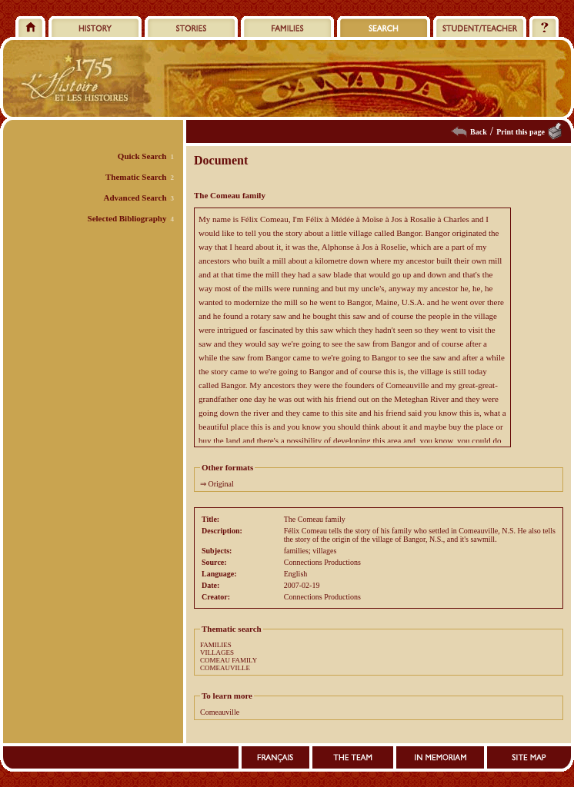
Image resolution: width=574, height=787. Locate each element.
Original (221, 484)
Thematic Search (136, 176)
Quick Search (142, 156)
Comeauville (219, 712)
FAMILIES (216, 645)
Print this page (520, 132)
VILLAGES (217, 652)
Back (478, 132)
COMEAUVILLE (225, 668)
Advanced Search (135, 197)
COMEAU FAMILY (228, 660)
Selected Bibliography (127, 218)
